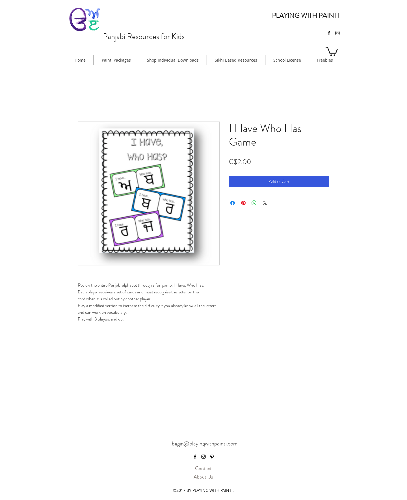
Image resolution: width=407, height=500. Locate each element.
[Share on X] (264, 203)
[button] (332, 51)
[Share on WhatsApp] (254, 203)
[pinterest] (212, 457)
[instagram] (337, 33)
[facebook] (329, 33)
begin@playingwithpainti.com (204, 444)
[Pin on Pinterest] (243, 203)
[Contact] (203, 468)
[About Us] (203, 477)
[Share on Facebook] (232, 203)
